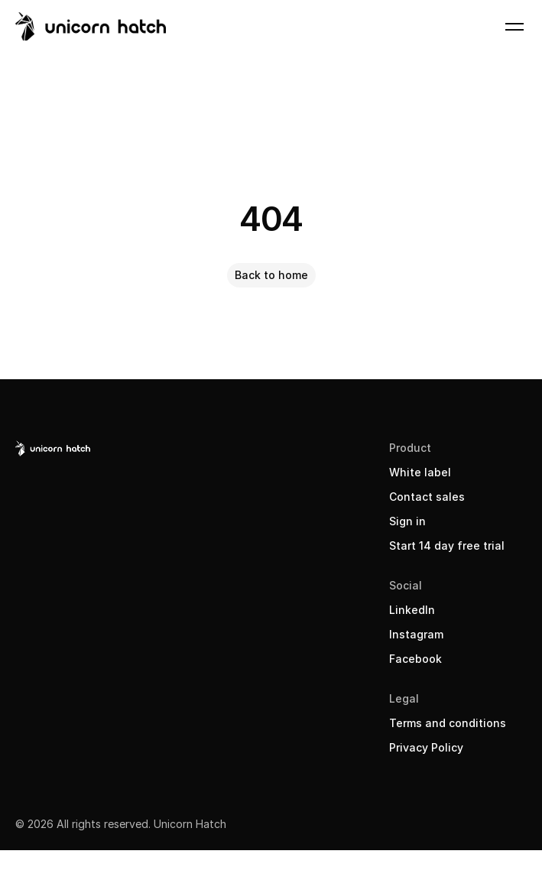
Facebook (415, 658)
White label (420, 472)
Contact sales (427, 496)
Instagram (416, 634)
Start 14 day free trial (447, 545)
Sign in (407, 521)
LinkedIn (412, 609)
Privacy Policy (426, 747)
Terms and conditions (447, 722)
